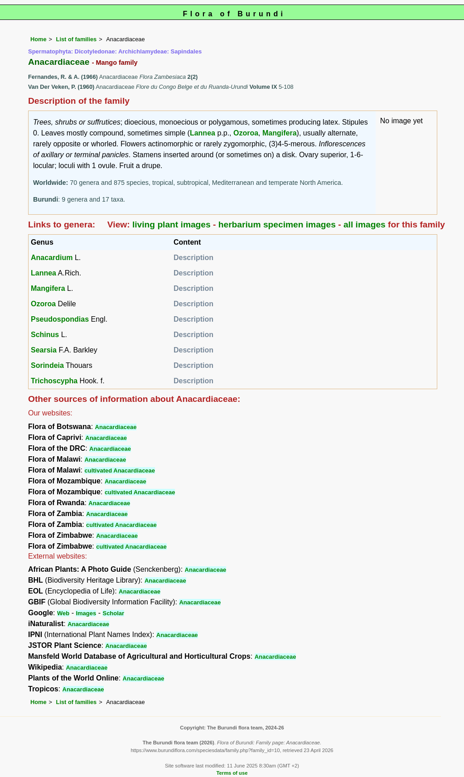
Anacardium (51, 257)
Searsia (44, 350)
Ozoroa (245, 133)
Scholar (113, 613)
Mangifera (279, 133)
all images (364, 224)
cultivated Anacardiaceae (119, 470)
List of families (76, 39)
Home (38, 39)
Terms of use (232, 773)
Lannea (202, 133)
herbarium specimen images (277, 224)
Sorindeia (47, 365)
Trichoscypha (54, 381)
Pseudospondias (60, 319)
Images (86, 613)
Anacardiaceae (116, 427)
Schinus (45, 334)
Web (63, 613)
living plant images (171, 224)
